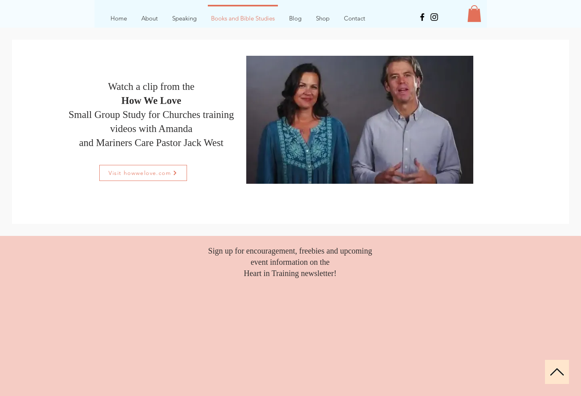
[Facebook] (422, 17)
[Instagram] (434, 17)
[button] (474, 13)
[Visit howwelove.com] (143, 173)
